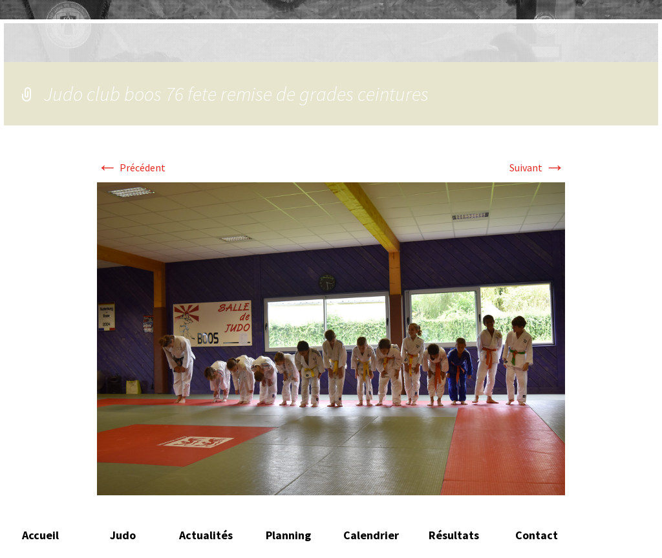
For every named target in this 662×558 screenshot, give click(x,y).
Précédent (131, 167)
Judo (123, 535)
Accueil (40, 535)
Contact (536, 535)
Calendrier (371, 535)
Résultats (454, 535)
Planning (288, 535)
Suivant (537, 167)
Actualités (206, 535)
